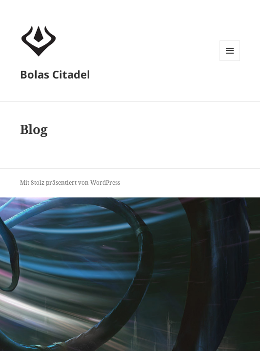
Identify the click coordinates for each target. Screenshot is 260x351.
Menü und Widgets (230, 60)
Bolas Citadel (55, 74)
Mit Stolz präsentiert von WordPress (70, 182)
